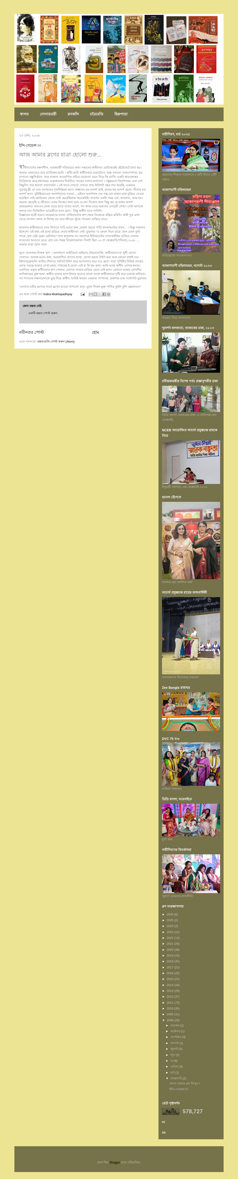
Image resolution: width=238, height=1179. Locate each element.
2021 (170, 943)
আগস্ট (175, 1043)
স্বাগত (24, 114)
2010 (170, 1008)
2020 (170, 949)
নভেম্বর (175, 1025)
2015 (170, 979)
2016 (170, 973)
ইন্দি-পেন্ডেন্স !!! (178, 1089)
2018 (170, 961)
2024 (170, 926)
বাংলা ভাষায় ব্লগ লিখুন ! (184, 1083)
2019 (170, 955)
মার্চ (172, 1072)
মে (172, 1060)
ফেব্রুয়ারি (176, 1078)
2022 (170, 938)
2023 (170, 932)
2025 (170, 920)
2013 (170, 991)
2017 (170, 967)
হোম (95, 332)
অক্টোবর (175, 1031)
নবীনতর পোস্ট (31, 332)
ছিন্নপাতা (121, 114)
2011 (170, 1002)
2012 (170, 996)
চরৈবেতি (96, 114)
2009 (170, 1014)
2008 (170, 1020)
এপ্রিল (174, 1066)
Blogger (115, 1162)
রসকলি (73, 114)
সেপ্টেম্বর (176, 1037)
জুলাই (174, 1049)
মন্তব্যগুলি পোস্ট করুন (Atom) (56, 341)
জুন (173, 1055)
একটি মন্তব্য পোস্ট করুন (42, 313)
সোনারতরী (48, 114)
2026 (170, 914)
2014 (170, 985)
